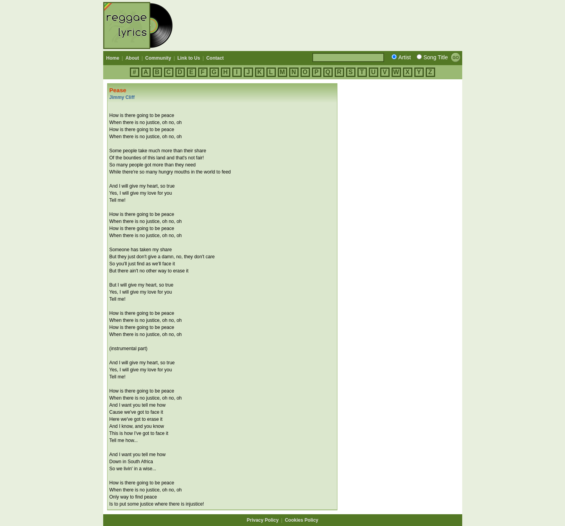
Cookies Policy (301, 520)
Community (158, 58)
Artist (404, 57)
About (132, 58)
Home (112, 58)
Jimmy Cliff (122, 97)
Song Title (435, 57)
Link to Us (188, 58)
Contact (215, 58)
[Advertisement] (319, 25)
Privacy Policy (263, 520)
